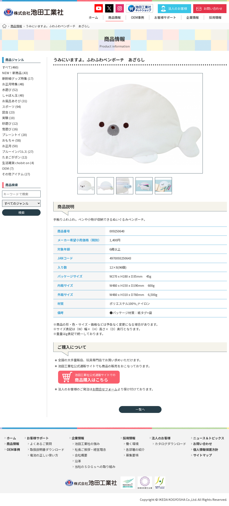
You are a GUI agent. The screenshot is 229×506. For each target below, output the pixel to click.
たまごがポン (11, 157)
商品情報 (114, 17)
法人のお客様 (177, 8)
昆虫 (5, 112)
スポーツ (8, 106)
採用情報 (215, 17)
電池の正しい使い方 (44, 455)
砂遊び (6, 123)
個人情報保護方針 (205, 449)
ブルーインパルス (14, 151)
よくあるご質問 (41, 443)
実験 (5, 118)
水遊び (6, 89)
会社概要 (81, 455)
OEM (5, 168)
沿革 (78, 461)
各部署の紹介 (135, 449)
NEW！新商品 (12, 73)
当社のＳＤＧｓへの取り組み (95, 466)
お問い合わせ (213, 8)
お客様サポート (165, 17)
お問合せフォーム (104, 389)
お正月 (6, 146)
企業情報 (192, 17)
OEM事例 (137, 17)
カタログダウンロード (170, 443)
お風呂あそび (11, 101)
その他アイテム (13, 174)
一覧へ (140, 409)
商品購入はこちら (95, 378)
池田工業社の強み (87, 443)
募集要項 (132, 455)
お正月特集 (10, 84)
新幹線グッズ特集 (14, 78)
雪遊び (6, 129)
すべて (6, 67)
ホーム (93, 17)
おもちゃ (8, 140)
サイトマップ (202, 455)
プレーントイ (11, 134)
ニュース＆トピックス (208, 438)
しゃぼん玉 (10, 95)
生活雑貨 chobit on (15, 163)
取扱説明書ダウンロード (47, 449)
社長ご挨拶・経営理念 (90, 449)
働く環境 (132, 443)
